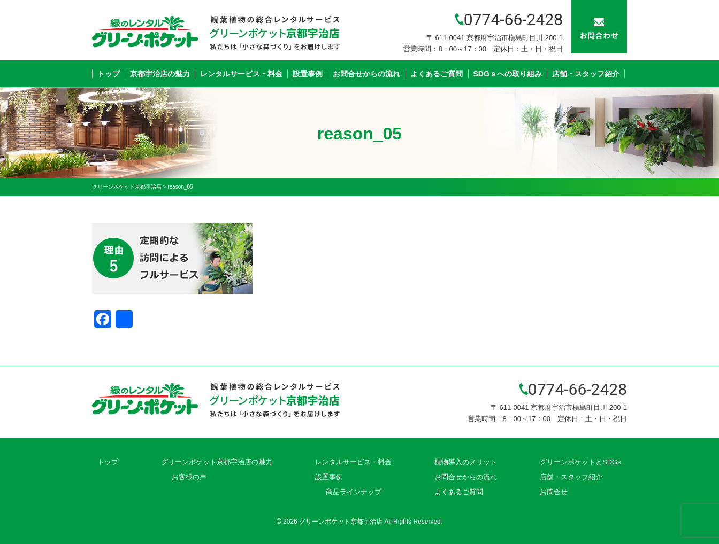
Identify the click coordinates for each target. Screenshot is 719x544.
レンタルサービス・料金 (241, 73)
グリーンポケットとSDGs (580, 462)
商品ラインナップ (353, 492)
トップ (108, 73)
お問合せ (554, 492)
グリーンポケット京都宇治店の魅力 (216, 462)
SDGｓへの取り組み (507, 73)
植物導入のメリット (465, 462)
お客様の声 (189, 477)
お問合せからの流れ (366, 73)
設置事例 (308, 73)
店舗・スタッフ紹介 (585, 73)
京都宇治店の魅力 (160, 73)
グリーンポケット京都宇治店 (341, 521)
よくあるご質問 (436, 73)
